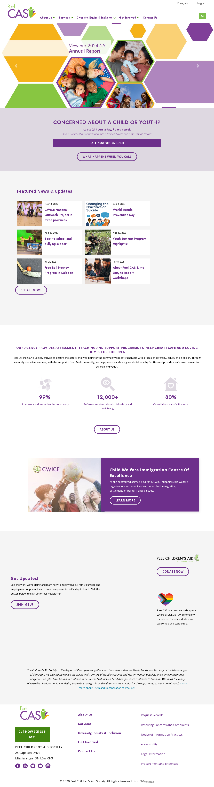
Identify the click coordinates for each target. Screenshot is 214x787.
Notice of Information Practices (162, 734)
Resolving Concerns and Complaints (165, 725)
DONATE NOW (172, 571)
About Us (46, 18)
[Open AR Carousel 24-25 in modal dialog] (107, 65)
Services (64, 18)
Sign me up (25, 604)
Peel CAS (22, 11)
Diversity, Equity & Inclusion (94, 18)
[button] (16, 65)
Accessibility (149, 744)
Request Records (152, 715)
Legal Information (153, 754)
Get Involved (127, 18)
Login (200, 3)
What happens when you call (107, 157)
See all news (31, 290)
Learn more (125, 500)
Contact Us (150, 18)
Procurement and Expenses (159, 764)
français (182, 3)
